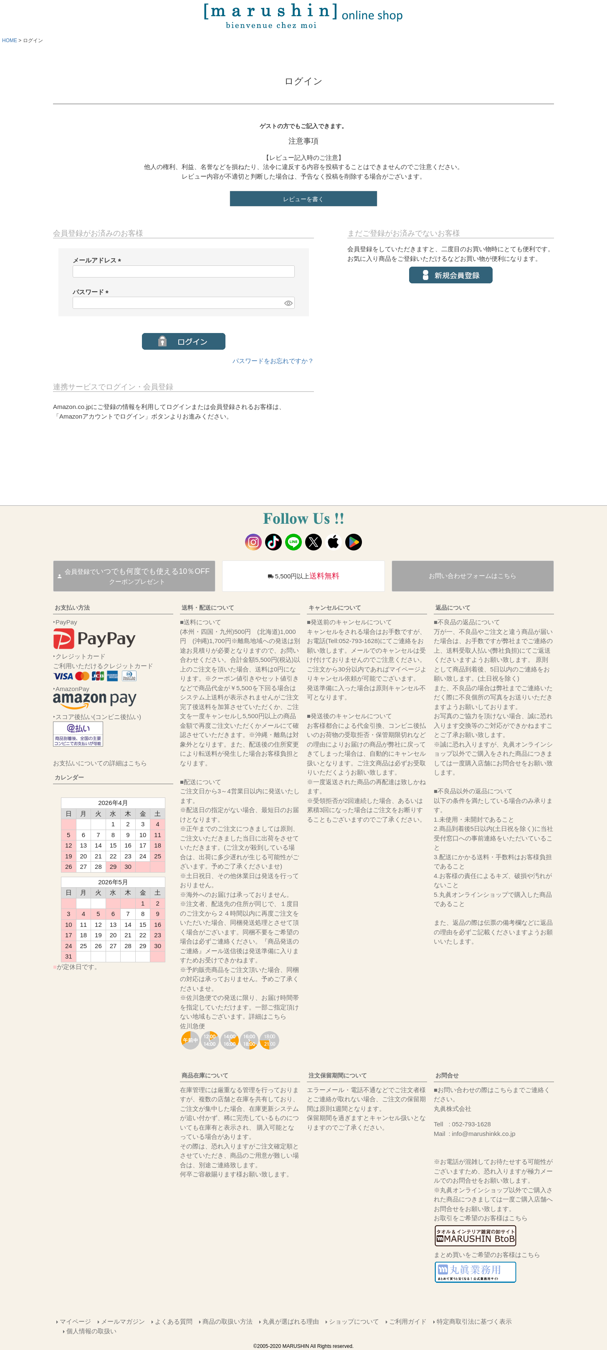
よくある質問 (173, 1321)
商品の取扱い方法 (227, 1321)
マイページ (75, 1321)
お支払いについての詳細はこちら (100, 763)
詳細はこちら (267, 1016)
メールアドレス (98, 260)
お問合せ (447, 1075)
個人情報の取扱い (91, 1331)
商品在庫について (205, 1075)
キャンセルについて (335, 607)
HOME (9, 40)
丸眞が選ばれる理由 (291, 1321)
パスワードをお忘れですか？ (273, 360)
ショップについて (354, 1321)
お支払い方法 (72, 607)
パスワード (92, 291)
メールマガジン (123, 1321)
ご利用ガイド (408, 1321)
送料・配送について (208, 607)
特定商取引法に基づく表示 (474, 1321)
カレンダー (69, 777)
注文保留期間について (338, 1075)
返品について (452, 607)
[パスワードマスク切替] (288, 302)
